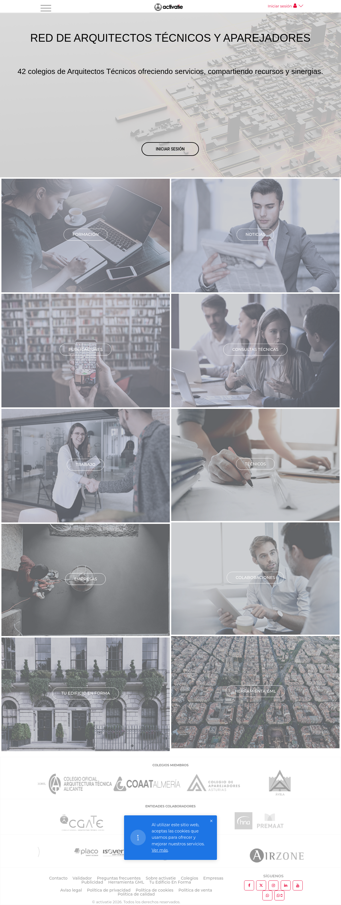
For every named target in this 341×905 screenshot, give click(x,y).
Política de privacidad (109, 890)
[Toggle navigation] (46, 8)
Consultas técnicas (255, 349)
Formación (86, 234)
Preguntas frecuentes (119, 878)
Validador (82, 878)
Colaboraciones (255, 577)
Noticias (255, 234)
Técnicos (255, 463)
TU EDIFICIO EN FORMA (85, 693)
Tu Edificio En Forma (170, 882)
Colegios (189, 878)
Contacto (58, 878)
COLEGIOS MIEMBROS (170, 765)
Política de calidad (136, 894)
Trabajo (85, 464)
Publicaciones (86, 349)
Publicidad (92, 882)
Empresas (85, 579)
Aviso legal (71, 890)
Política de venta (195, 890)
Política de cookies (154, 890)
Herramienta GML (255, 691)
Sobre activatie (161, 878)
